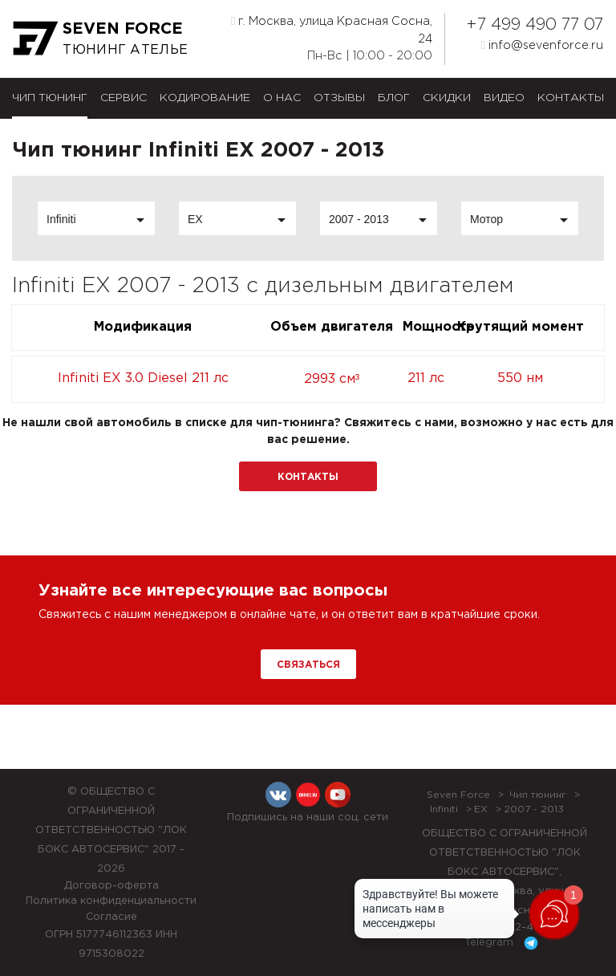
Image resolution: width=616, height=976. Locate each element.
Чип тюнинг (49, 98)
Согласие (111, 917)
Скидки (447, 98)
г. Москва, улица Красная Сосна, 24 (331, 29)
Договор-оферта (111, 885)
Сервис (123, 98)
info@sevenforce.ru (542, 45)
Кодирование (205, 98)
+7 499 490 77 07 (534, 25)
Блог (394, 98)
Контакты (570, 98)
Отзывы (339, 98)
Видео (504, 98)
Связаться (308, 665)
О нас (282, 98)
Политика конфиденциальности (111, 901)
